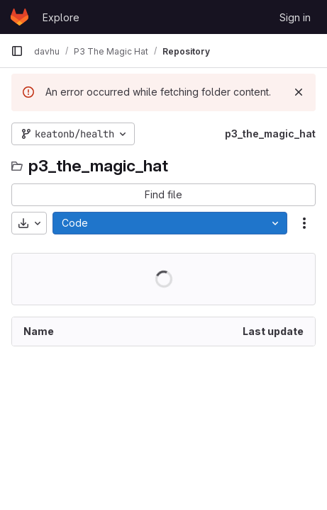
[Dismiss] (298, 92)
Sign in (295, 17)
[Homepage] (19, 17)
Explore (61, 17)
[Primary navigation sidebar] (17, 51)
